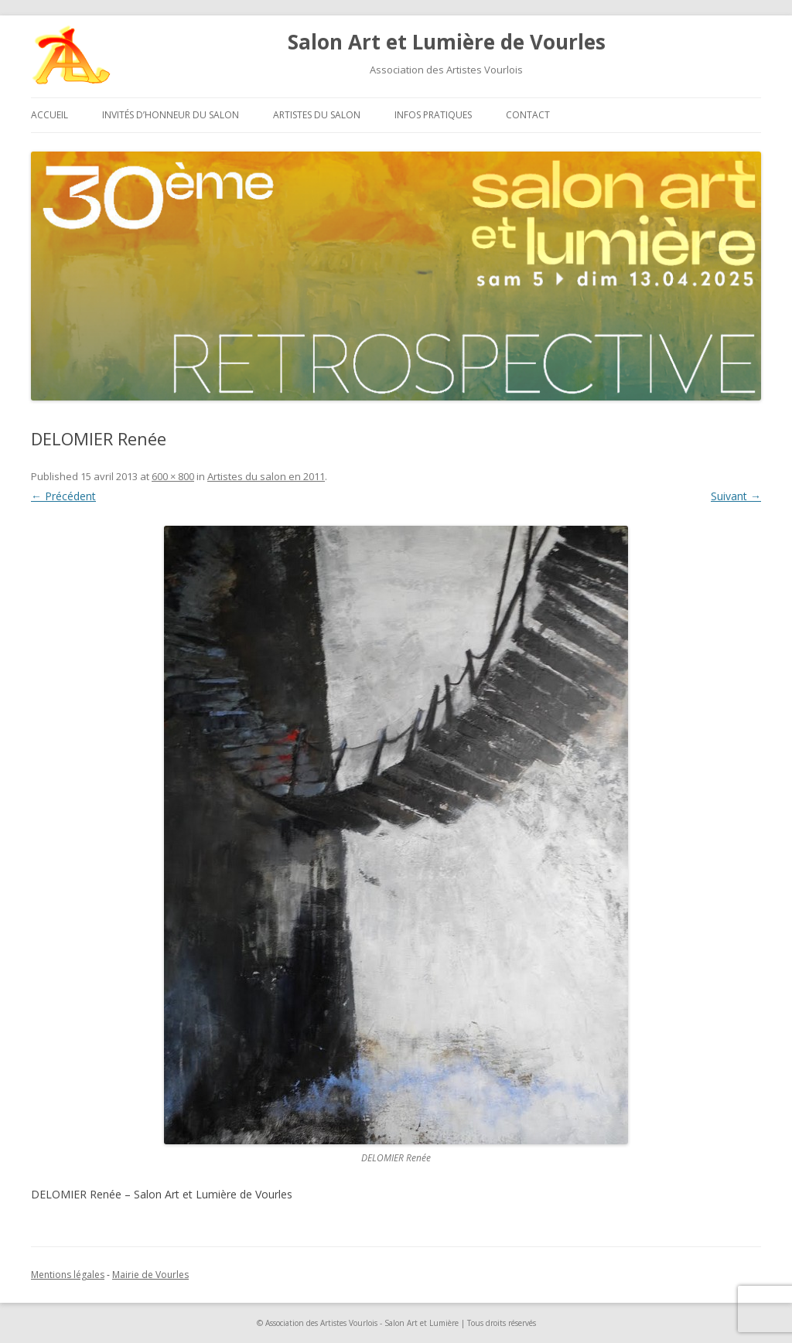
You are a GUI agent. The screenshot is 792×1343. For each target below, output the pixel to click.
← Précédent (63, 496)
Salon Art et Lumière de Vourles (447, 42)
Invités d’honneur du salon (170, 114)
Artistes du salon (316, 114)
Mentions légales (67, 1274)
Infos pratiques (433, 114)
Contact (528, 114)
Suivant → (736, 496)
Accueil (49, 114)
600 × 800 (173, 476)
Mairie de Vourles (150, 1274)
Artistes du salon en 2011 (266, 476)
